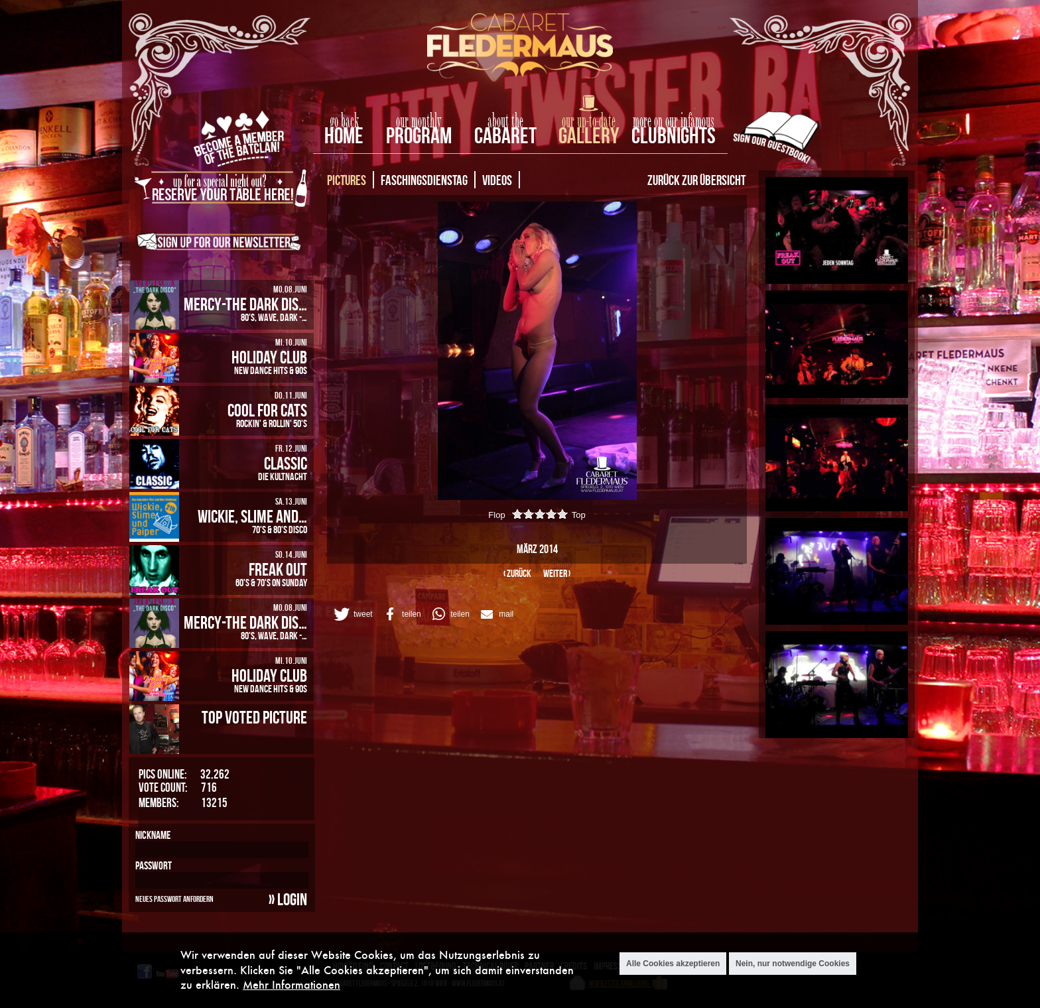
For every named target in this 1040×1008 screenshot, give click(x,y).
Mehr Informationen (291, 984)
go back (344, 121)
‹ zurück (517, 573)
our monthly (419, 121)
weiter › (556, 573)
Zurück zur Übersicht (696, 179)
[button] (352, 614)
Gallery (588, 135)
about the (505, 121)
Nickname (152, 835)
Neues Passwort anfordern (174, 898)
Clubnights (673, 135)
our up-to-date (589, 121)
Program (419, 135)
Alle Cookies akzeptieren (673, 963)
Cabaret (505, 135)
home (343, 135)
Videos (497, 179)
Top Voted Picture (254, 717)
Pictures (346, 179)
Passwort (153, 865)
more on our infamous (673, 121)
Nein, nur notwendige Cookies (793, 963)
